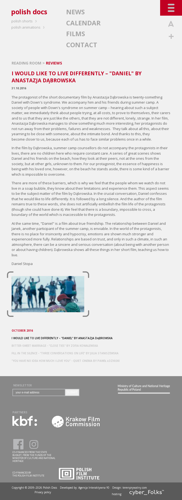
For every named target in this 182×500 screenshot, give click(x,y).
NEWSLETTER (22, 385)
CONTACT (81, 44)
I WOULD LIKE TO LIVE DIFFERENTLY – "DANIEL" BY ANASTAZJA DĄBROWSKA (62, 338)
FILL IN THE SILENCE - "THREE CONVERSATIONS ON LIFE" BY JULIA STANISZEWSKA (65, 353)
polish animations (28, 27)
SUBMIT (72, 392)
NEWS (75, 11)
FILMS (75, 33)
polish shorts (24, 21)
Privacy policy (43, 492)
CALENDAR (83, 22)
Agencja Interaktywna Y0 (93, 487)
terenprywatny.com (135, 487)
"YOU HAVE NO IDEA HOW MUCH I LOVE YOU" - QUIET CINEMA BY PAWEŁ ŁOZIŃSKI (66, 361)
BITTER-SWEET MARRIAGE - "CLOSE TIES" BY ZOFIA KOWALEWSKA (55, 346)
